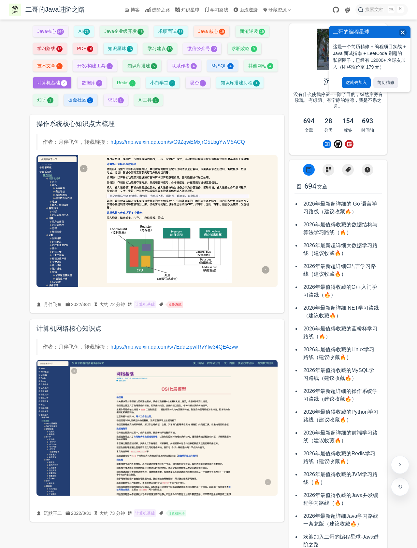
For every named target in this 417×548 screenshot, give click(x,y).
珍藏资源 (277, 10)
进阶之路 (157, 9)
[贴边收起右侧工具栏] (400, 465)
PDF (85, 48)
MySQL (222, 65)
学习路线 (217, 9)
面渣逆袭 (246, 9)
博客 (132, 9)
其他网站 (260, 65)
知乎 (45, 99)
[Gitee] (349, 144)
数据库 (92, 82)
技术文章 (49, 65)
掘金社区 (80, 99)
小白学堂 (162, 82)
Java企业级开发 (124, 31)
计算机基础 (52, 82)
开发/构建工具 (95, 65)
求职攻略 (244, 48)
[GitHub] (336, 10)
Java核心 (50, 31)
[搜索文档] (381, 10)
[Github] (338, 144)
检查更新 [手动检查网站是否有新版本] (400, 487)
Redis (126, 82)
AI (84, 31)
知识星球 (187, 9)
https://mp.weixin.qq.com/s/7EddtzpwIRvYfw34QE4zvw (174, 347)
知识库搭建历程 (240, 82)
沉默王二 (53, 513)
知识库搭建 (142, 65)
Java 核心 (211, 31)
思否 (198, 82)
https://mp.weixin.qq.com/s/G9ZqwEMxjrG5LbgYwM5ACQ (177, 142)
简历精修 (385, 82)
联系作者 (184, 65)
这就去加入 (356, 82)
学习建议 (160, 48)
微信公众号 (202, 48)
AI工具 (148, 99)
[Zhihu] (327, 144)
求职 (116, 99)
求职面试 (170, 31)
